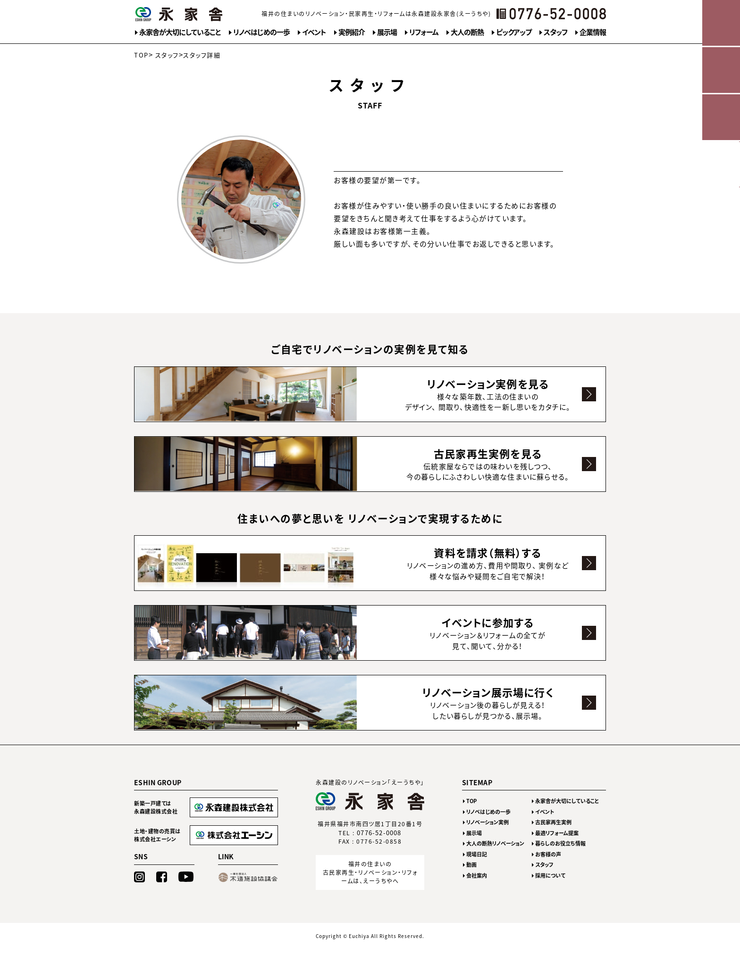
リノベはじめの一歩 (261, 32)
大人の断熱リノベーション (495, 858)
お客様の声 (548, 868)
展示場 (387, 32)
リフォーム (423, 32)
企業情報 (593, 32)
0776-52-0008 (379, 846)
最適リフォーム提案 (557, 847)
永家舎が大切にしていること (180, 32)
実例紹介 (351, 32)
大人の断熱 (467, 32)
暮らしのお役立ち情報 (560, 858)
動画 (471, 879)
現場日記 (476, 868)
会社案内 (476, 890)
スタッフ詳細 (201, 54)
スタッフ (555, 32)
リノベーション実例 (487, 836)
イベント (314, 32)
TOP (141, 54)
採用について (550, 890)
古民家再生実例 (553, 836)
